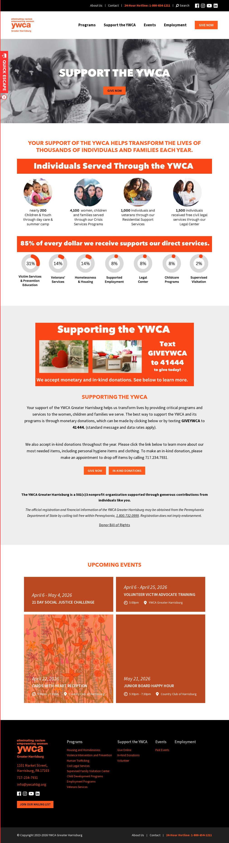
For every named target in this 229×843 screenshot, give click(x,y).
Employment (175, 24)
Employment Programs (81, 782)
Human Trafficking (78, 761)
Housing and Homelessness (83, 750)
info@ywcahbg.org (31, 784)
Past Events (162, 750)
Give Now (206, 25)
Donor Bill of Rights (114, 525)
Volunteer (123, 761)
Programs (87, 24)
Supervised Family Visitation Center (88, 771)
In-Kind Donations (127, 471)
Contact (113, 5)
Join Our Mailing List (35, 804)
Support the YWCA (120, 24)
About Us (96, 5)
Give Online (124, 750)
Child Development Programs (85, 776)
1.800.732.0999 (127, 515)
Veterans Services (77, 787)
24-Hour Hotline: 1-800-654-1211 (147, 5)
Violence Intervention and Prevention (89, 755)
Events (150, 24)
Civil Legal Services (78, 766)
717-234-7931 (27, 777)
